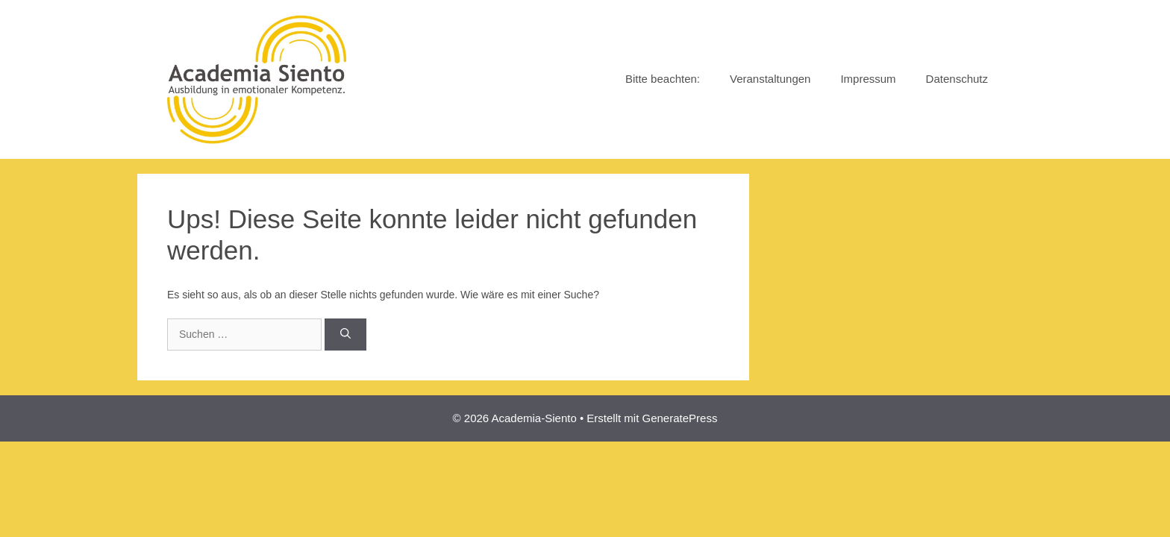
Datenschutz (957, 78)
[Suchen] (345, 334)
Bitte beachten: (662, 78)
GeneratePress (680, 418)
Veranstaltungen (770, 78)
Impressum (867, 78)
